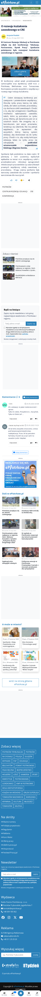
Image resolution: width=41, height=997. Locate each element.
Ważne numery (9, 822)
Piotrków (6, 187)
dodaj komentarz (31, 397)
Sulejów (28, 756)
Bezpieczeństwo (24, 770)
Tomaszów (7, 806)
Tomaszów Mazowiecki (12, 797)
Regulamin (7, 829)
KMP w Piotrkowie (24, 783)
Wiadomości (27, 21)
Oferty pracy (8, 841)
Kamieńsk (25, 774)
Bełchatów (7, 765)
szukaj (35, 955)
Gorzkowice (8, 783)
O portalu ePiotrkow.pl (11, 973)
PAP (15, 761)
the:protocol (8, 849)
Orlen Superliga (31, 792)
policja (19, 756)
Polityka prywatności (11, 825)
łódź (15, 774)
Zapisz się (31, 323)
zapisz (35, 874)
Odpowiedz (13, 419)
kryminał (6, 801)
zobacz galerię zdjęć (20, 72)
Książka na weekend (11, 792)
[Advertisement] (20, 226)
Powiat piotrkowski (25, 765)
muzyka (18, 806)
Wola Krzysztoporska (12, 788)
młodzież (28, 801)
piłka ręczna (8, 770)
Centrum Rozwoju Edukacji (14, 191)
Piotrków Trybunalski (12, 752)
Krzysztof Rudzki (13, 35)
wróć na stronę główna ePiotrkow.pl (20, 683)
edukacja (23, 761)
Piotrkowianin (22, 779)
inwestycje (7, 779)
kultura (17, 801)
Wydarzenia (16, 21)
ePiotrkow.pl (5, 21)
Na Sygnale (7, 756)
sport (35, 774)
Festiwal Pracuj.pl (10, 852)
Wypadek (6, 761)
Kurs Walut (7, 837)
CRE (31, 191)
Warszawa (31, 797)
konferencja (8, 196)
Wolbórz (6, 774)
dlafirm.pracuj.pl (10, 845)
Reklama (6, 833)
